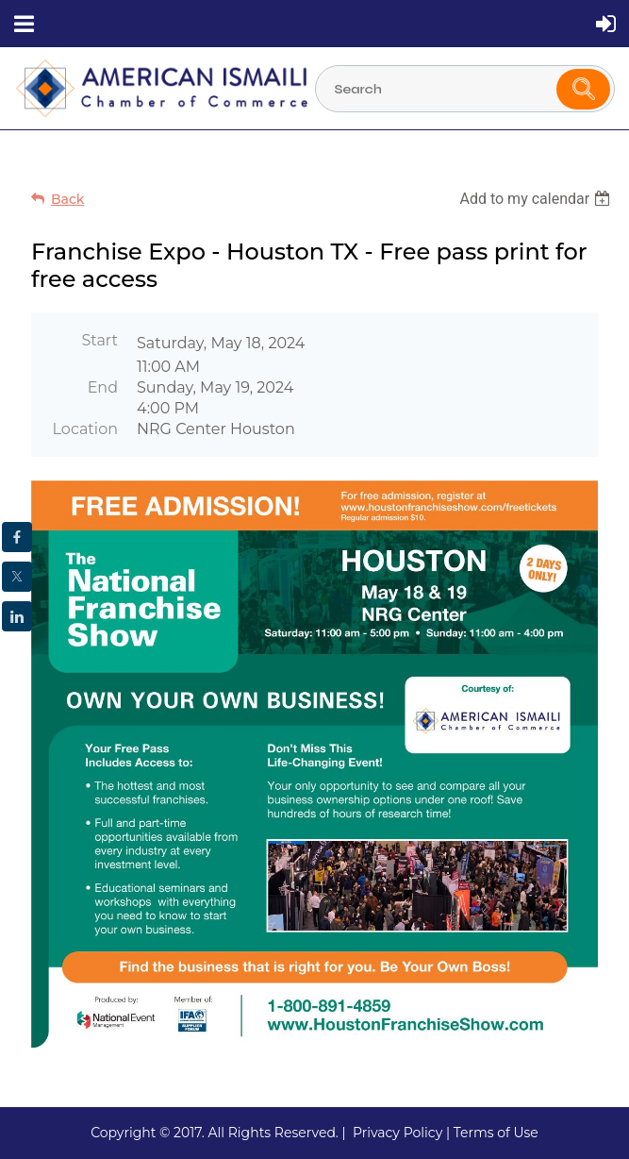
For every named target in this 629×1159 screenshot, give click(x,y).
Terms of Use (496, 1132)
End (103, 387)
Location (85, 429)
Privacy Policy (397, 1132)
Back (67, 199)
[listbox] (537, 198)
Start (99, 340)
